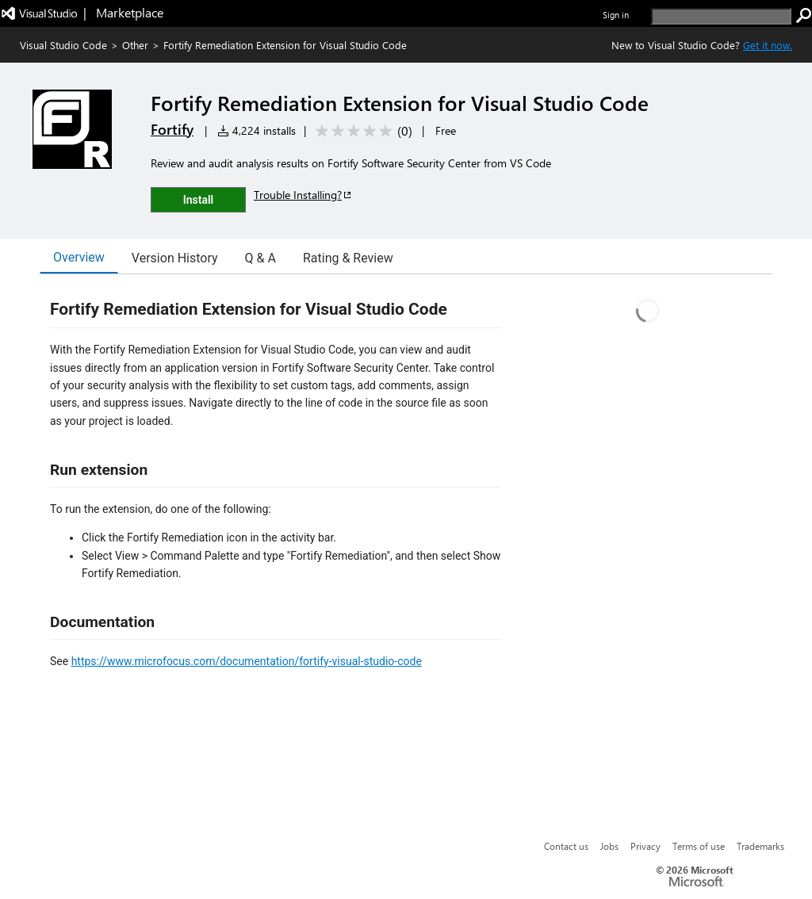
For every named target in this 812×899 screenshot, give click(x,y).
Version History (175, 258)
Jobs (609, 846)
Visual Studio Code (63, 45)
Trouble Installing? (303, 194)
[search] (721, 16)
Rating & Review (348, 258)
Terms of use (698, 846)
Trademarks (760, 846)
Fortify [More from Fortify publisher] (172, 129)
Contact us (566, 846)
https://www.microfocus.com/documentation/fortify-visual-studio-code (246, 661)
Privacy (645, 846)
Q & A (260, 258)
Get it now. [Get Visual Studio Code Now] (767, 45)
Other (135, 45)
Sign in (616, 15)
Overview (79, 257)
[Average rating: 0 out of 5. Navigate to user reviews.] (361, 131)
